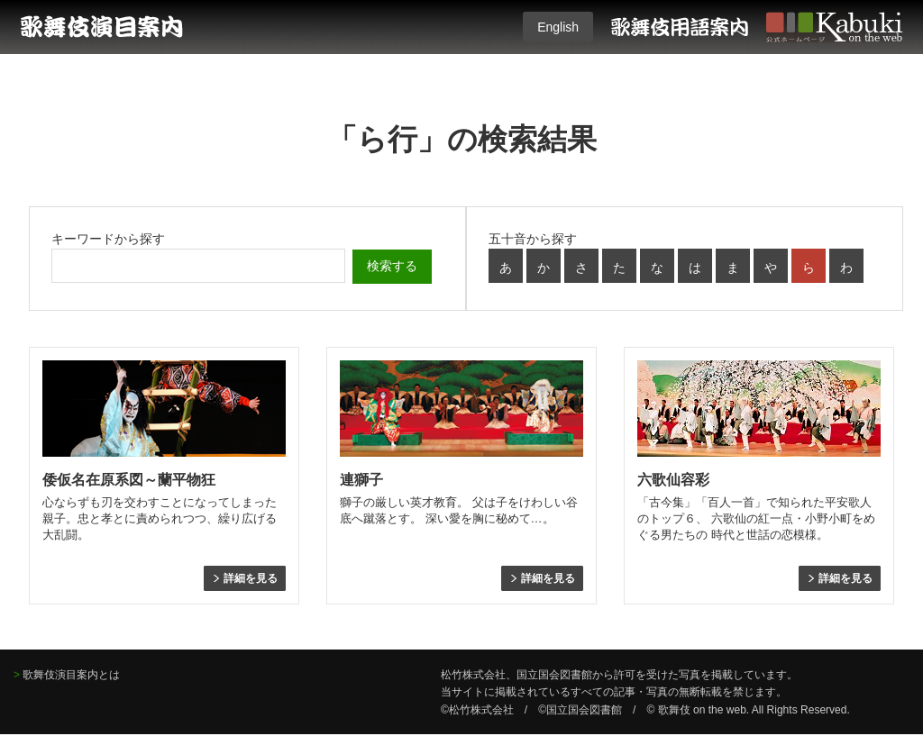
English (558, 27)
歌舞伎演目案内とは (71, 674)
